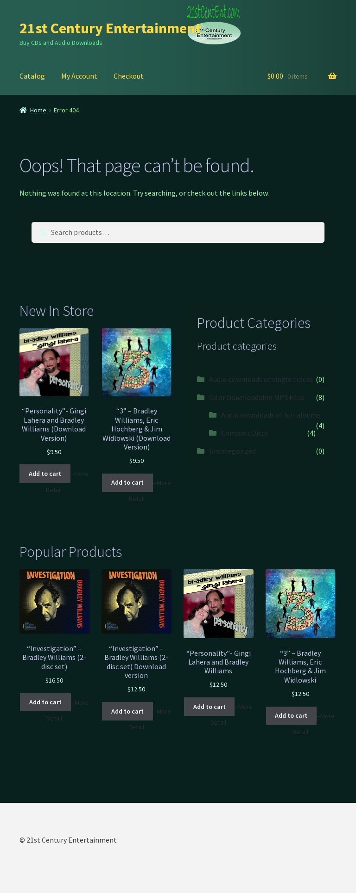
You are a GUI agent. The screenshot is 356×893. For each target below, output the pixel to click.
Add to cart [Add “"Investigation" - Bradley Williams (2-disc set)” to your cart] (45, 702)
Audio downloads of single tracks (261, 379)
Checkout (129, 75)
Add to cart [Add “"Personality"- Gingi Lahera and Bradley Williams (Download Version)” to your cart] (45, 473)
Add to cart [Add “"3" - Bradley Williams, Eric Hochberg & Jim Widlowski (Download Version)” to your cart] (127, 482)
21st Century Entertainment (110, 28)
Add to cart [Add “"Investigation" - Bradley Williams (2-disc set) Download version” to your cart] (127, 711)
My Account (79, 75)
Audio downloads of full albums (270, 414)
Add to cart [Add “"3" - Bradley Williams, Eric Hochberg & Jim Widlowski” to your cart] (291, 715)
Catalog (32, 75)
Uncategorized (232, 451)
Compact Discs (244, 432)
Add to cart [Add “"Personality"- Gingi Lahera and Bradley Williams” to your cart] (209, 706)
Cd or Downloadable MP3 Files (256, 397)
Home (38, 110)
